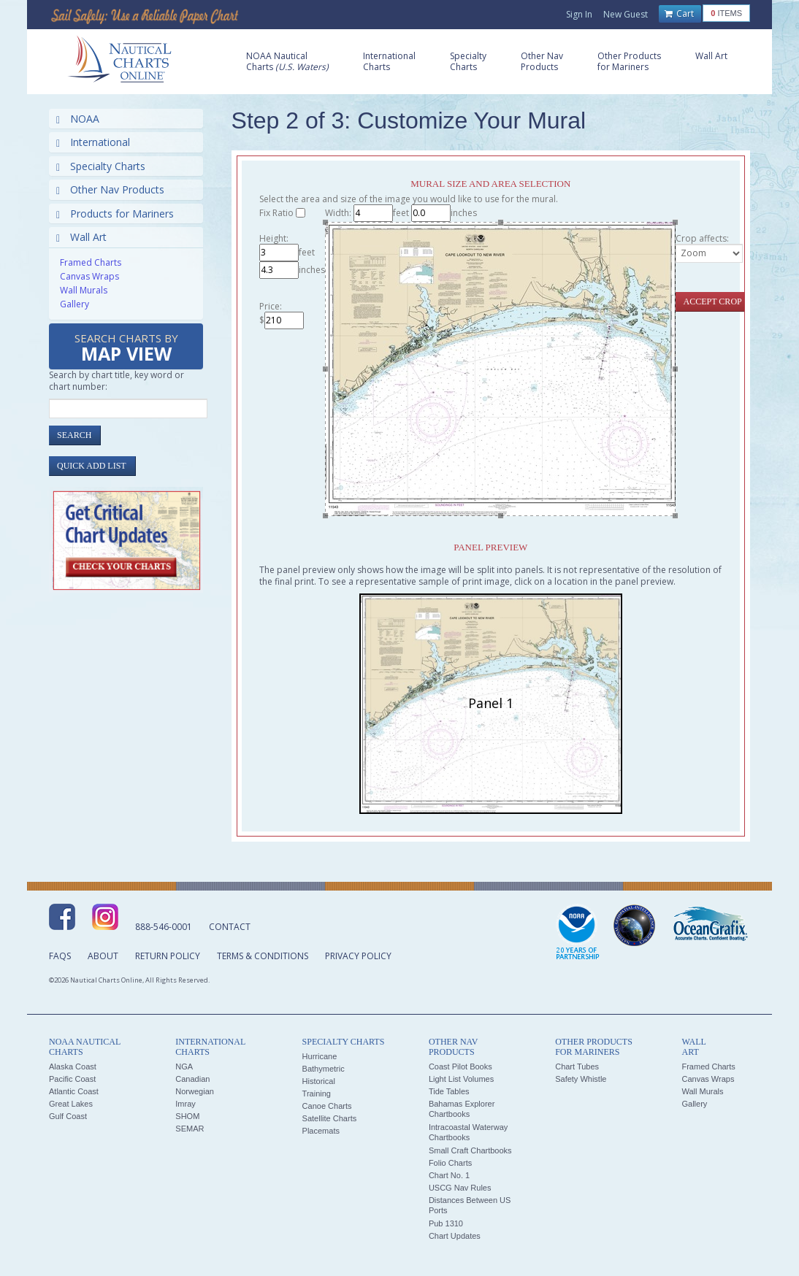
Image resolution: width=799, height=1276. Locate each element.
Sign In (579, 14)
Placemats (321, 1130)
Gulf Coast (68, 1116)
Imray (185, 1103)
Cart (679, 14)
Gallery (74, 304)
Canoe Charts (327, 1106)
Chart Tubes (577, 1066)
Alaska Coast (72, 1066)
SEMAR (189, 1128)
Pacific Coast (72, 1079)
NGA (184, 1066)
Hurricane (319, 1056)
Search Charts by (126, 348)
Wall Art (81, 237)
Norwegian (194, 1091)
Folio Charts (450, 1162)
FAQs (60, 956)
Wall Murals (83, 290)
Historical (318, 1081)
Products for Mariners (115, 213)
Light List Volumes (461, 1079)
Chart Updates (455, 1235)
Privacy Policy (358, 956)
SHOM (187, 1116)
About (103, 956)
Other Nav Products (110, 189)
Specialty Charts (100, 166)
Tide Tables (449, 1091)
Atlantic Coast (74, 1091)
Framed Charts (90, 262)
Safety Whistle (580, 1079)
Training (316, 1093)
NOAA (77, 119)
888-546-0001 (163, 927)
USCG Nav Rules (460, 1187)
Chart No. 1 (449, 1175)
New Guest (625, 14)
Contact (230, 927)
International (93, 142)
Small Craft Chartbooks (470, 1150)
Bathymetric (323, 1068)
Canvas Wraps (89, 276)
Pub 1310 (446, 1223)
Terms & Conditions (262, 956)
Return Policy (167, 956)
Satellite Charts (329, 1118)
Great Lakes (71, 1103)
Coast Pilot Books (460, 1066)
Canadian (192, 1079)
